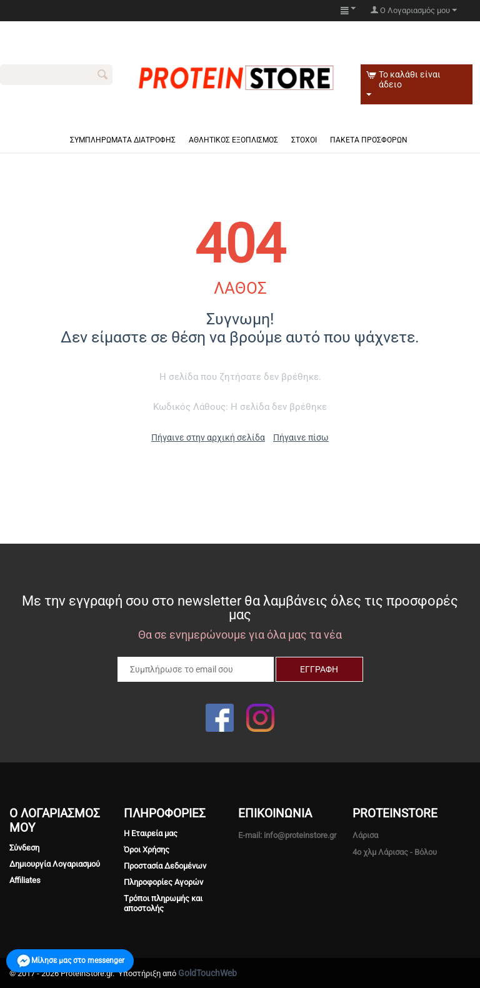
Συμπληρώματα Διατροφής (123, 140)
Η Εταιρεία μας (151, 833)
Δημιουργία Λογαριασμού (54, 864)
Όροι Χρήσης (146, 849)
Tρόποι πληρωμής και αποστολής (163, 903)
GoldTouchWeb (207, 973)
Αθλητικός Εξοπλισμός (233, 140)
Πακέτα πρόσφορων (369, 140)
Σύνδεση (24, 847)
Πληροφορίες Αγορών (163, 882)
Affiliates (25, 880)
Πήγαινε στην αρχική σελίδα (208, 437)
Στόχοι (304, 140)
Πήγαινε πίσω (301, 437)
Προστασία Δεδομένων (165, 866)
